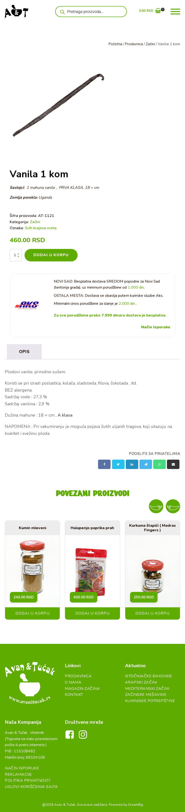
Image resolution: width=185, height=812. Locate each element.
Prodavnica (134, 44)
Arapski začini (141, 682)
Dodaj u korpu (51, 255)
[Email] (173, 464)
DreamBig (135, 804)
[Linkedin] (132, 464)
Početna (115, 44)
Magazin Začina (82, 688)
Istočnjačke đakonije (148, 676)
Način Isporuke (155, 327)
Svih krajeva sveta (41, 227)
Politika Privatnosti (27, 780)
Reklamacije (18, 774)
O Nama (73, 682)
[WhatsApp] (159, 464)
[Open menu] (175, 11)
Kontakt (74, 694)
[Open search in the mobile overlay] (91, 11)
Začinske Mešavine (146, 694)
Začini (150, 44)
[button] (150, 12)
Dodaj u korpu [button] (32, 613)
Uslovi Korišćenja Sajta (31, 786)
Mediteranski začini (147, 688)
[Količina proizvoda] (16, 255)
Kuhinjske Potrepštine (150, 700)
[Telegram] (145, 464)
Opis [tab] (24, 351)
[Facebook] (104, 464)
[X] (118, 464)
